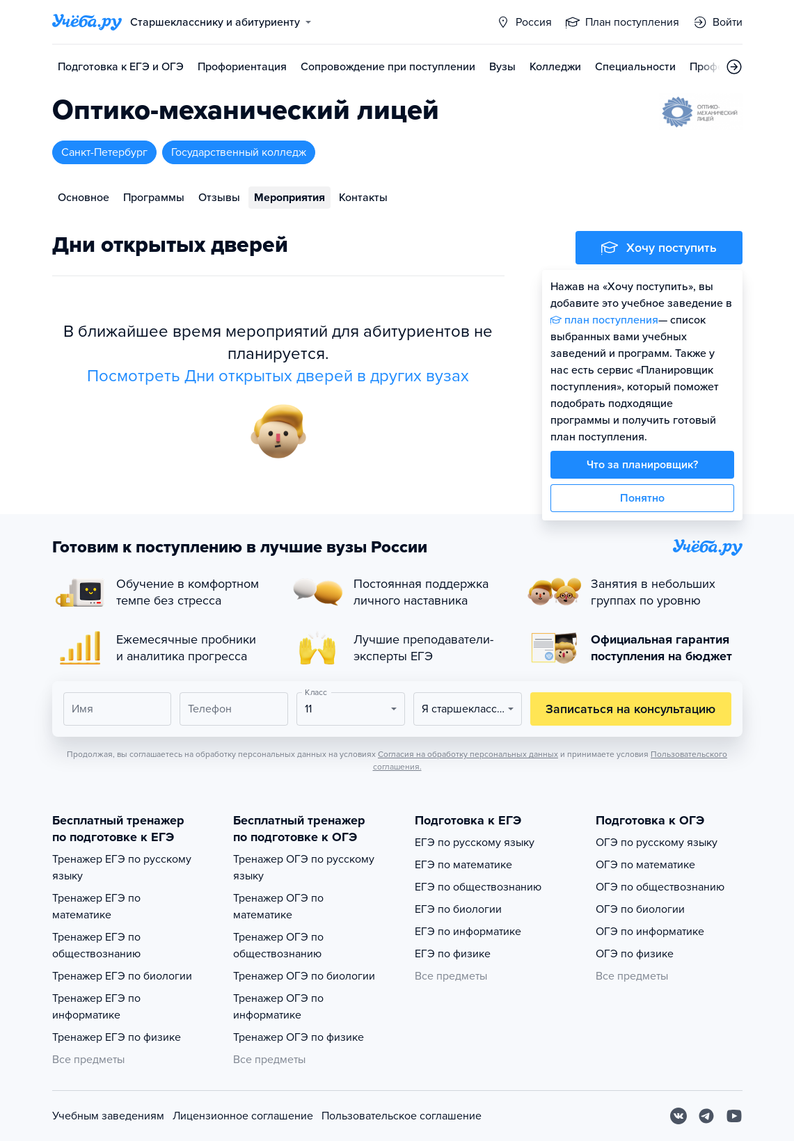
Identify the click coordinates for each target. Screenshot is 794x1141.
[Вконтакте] (678, 1116)
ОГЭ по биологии (640, 909)
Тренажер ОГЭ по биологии (304, 976)
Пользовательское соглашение (401, 1116)
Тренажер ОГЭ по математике (278, 906)
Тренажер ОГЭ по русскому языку (303, 867)
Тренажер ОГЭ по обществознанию (278, 945)
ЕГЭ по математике (463, 865)
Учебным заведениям (108, 1116)
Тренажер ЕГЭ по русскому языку (121, 867)
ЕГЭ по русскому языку (474, 842)
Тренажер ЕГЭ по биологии (122, 976)
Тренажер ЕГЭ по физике (116, 1037)
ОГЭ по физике (635, 954)
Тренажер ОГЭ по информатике (278, 1006)
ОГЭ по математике (645, 865)
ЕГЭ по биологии (458, 909)
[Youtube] (734, 1116)
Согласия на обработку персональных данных (468, 754)
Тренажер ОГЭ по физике (298, 1037)
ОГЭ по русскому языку (656, 842)
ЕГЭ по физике (453, 954)
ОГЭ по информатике (650, 932)
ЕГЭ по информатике (468, 932)
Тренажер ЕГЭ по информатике (96, 1006)
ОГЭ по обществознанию (660, 887)
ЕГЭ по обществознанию (478, 887)
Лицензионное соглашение (243, 1116)
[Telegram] (706, 1116)
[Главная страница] (87, 22)
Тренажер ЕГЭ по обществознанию (96, 945)
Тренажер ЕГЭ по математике (96, 906)
